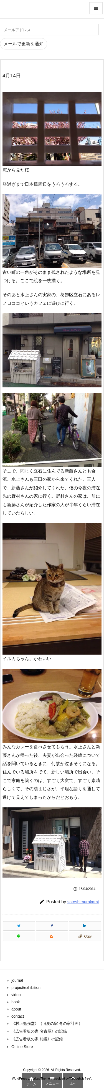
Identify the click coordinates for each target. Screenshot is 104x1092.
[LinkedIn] (85, 926)
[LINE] (19, 936)
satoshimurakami (83, 901)
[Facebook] (52, 926)
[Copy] (85, 936)
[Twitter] (19, 926)
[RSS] (52, 936)
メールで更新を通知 (24, 43)
